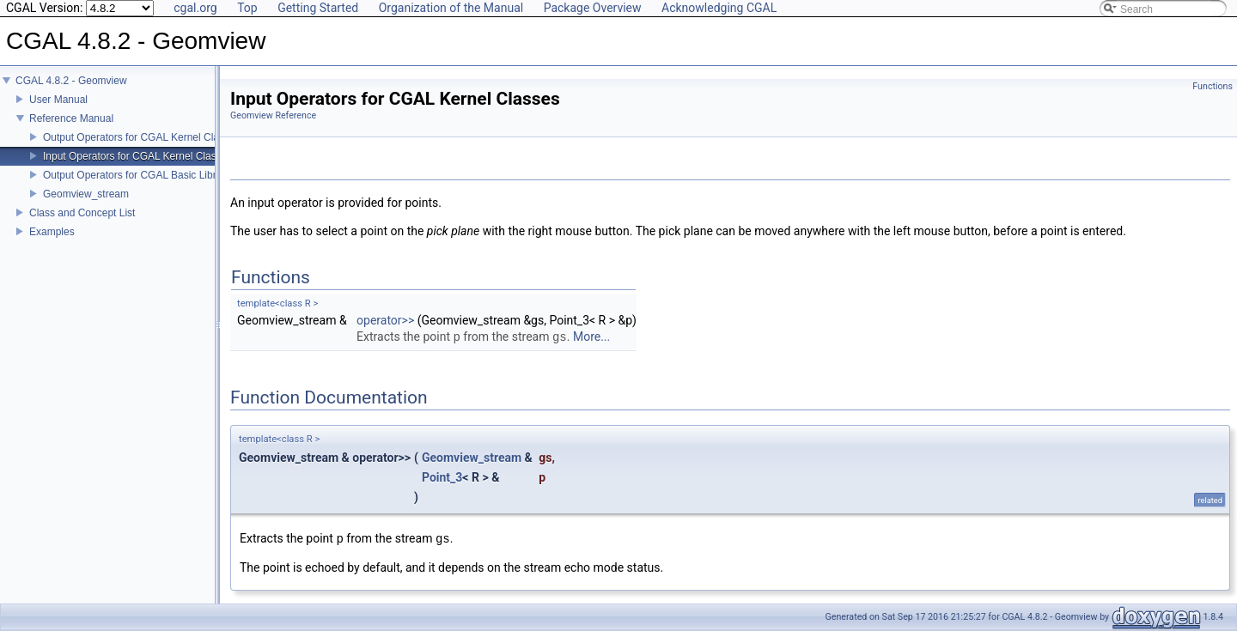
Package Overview (593, 8)
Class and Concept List (82, 213)
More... (591, 337)
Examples (52, 232)
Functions (1212, 86)
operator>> (385, 320)
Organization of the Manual (451, 8)
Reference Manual (71, 118)
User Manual (58, 100)
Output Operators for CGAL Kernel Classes (142, 137)
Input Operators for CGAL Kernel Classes (137, 156)
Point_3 (442, 477)
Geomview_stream (86, 194)
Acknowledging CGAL (719, 8)
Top (247, 8)
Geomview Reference (273, 115)
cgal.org (195, 8)
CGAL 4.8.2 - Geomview (71, 81)
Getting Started (317, 8)
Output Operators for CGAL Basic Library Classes (156, 175)
